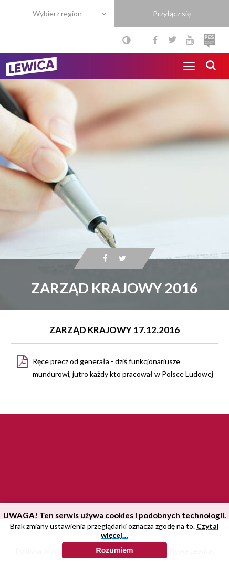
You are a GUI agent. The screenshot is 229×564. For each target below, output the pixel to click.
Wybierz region (57, 13)
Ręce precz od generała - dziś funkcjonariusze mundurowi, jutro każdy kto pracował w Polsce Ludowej (123, 367)
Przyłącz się (172, 13)
